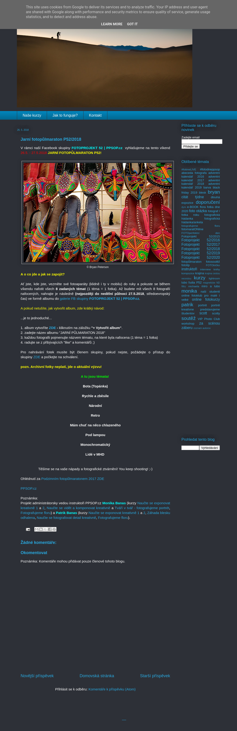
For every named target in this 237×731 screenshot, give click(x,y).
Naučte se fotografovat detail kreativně (66, 518)
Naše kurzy (32, 115)
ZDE (52, 328)
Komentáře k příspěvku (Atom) (111, 689)
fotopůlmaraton (191, 261)
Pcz (29, 488)
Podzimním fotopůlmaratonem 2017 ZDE (72, 479)
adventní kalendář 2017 (200, 178)
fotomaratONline (192, 229)
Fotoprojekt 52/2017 (200, 244)
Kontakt (95, 115)
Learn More (111, 24)
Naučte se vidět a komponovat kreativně (78, 508)
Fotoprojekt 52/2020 (200, 257)
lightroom (214, 278)
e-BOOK (193, 207)
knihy (217, 269)
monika (189, 291)
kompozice (187, 273)
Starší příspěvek (155, 676)
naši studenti (210, 291)
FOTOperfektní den (200, 232)
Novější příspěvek (37, 676)
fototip (185, 265)
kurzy (200, 277)
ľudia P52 (195, 282)
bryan (214, 192)
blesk (202, 192)
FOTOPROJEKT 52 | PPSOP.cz (114, 298)
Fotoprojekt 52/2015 (200, 236)
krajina (199, 273)
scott (203, 313)
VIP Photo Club (209, 319)
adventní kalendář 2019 (200, 185)
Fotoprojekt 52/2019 (200, 253)
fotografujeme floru (200, 225)
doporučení (208, 202)
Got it (132, 24)
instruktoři (189, 269)
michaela (193, 286)
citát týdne (192, 197)
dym (183, 207)
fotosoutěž (213, 261)
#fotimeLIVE (188, 169)
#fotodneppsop (210, 169)
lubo (184, 282)
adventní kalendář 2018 (200, 182)
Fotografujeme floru (36, 513)
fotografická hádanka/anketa (200, 220)
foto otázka (198, 211)
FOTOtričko (213, 265)
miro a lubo (211, 286)
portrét (202, 305)
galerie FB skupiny (74, 298)
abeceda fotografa (194, 173)
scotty (216, 313)
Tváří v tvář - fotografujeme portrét (142, 508)
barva (207, 187)
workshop (187, 323)
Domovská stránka (97, 676)
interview (205, 269)
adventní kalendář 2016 (200, 174)
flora (203, 207)
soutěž (188, 318)
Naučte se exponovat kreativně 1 (113, 513)
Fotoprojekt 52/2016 (200, 240)
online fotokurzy (206, 299)
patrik (187, 304)
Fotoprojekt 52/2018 (200, 249)
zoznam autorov (202, 328)
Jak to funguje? (65, 115)
